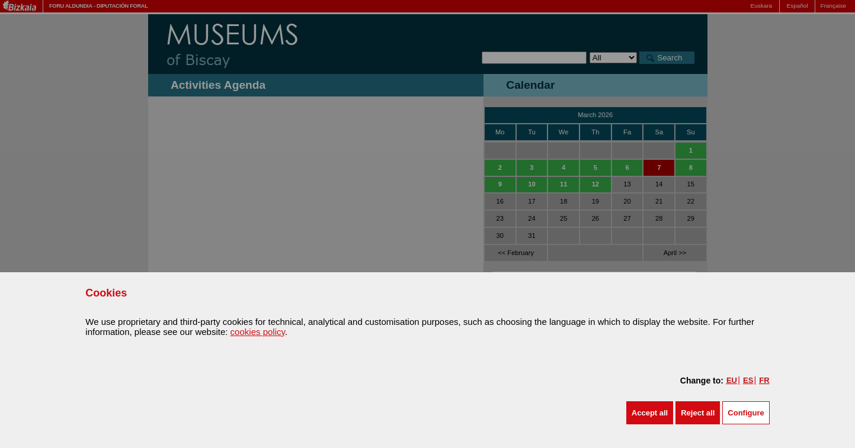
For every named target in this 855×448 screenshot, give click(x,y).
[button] (649, 412)
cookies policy (257, 332)
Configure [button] (746, 412)
